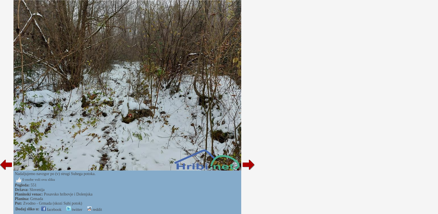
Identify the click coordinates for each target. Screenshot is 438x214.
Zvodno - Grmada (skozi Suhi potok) (52, 203)
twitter (74, 209)
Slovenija (37, 190)
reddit (94, 209)
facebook (51, 209)
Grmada (36, 199)
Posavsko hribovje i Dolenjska (68, 194)
